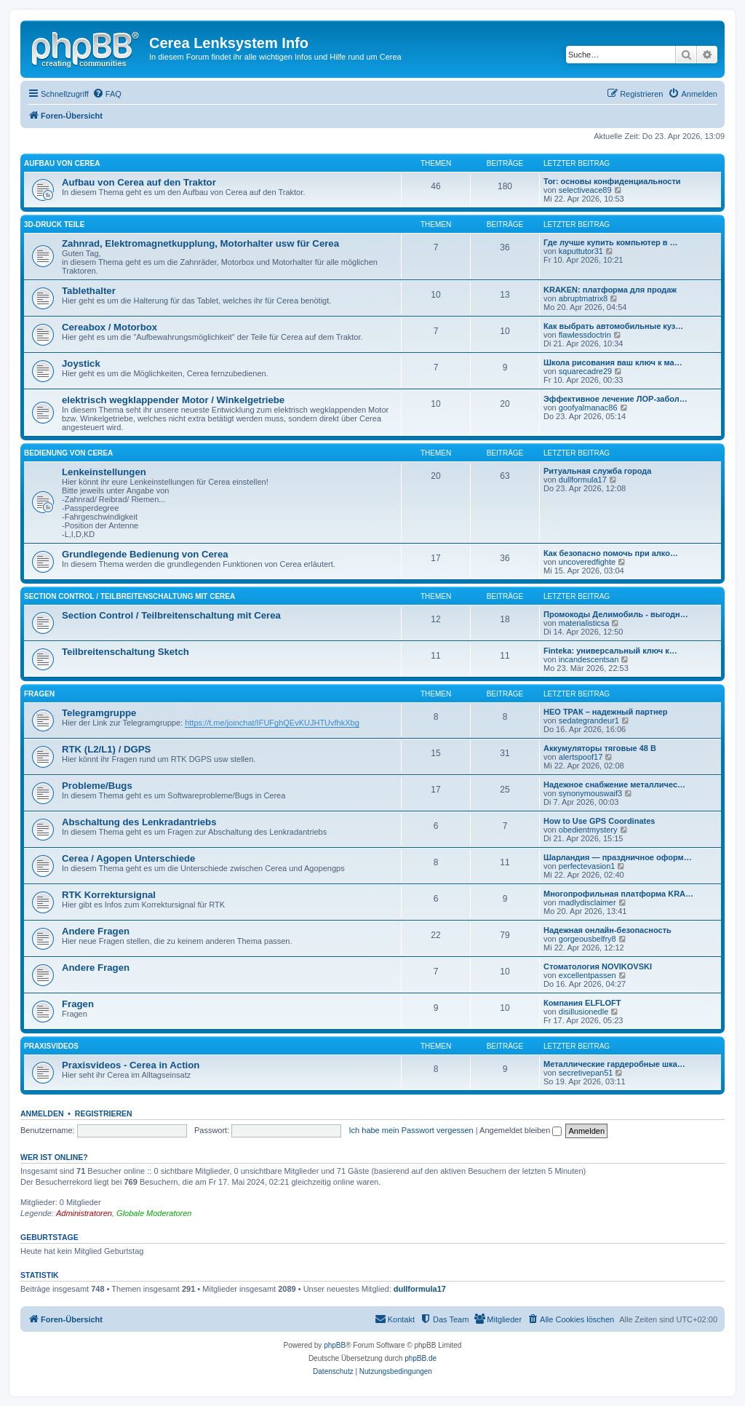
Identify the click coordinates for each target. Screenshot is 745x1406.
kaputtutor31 (581, 251)
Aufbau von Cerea (62, 163)
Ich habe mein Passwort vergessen (411, 1130)
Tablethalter (89, 290)
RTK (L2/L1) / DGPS (106, 749)
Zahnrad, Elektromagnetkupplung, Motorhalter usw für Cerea (200, 243)
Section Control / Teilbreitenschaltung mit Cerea (129, 596)
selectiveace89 (585, 190)
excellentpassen (587, 975)
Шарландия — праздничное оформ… (617, 857)
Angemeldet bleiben (520, 1130)
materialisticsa (584, 623)
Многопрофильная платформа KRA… (618, 893)
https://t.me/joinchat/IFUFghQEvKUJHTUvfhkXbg (272, 722)
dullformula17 (583, 479)
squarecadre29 (585, 371)
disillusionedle (584, 1011)
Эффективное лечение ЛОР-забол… (615, 398)
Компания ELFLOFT (582, 1002)
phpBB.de (421, 1358)
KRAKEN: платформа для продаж (610, 289)
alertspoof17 (581, 756)
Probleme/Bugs (97, 785)
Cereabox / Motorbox (109, 327)
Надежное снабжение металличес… (614, 784)
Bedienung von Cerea (68, 453)
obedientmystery (588, 829)
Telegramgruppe (99, 712)
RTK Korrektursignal (109, 894)
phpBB (335, 1345)
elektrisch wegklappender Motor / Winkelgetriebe (173, 399)
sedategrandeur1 (589, 720)
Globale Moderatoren (153, 1213)
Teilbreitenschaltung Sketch (125, 651)
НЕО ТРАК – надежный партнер (605, 711)
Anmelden (42, 1113)
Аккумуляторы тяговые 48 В (599, 748)
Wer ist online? (54, 1157)
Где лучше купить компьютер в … (610, 242)
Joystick (81, 363)
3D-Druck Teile (54, 225)
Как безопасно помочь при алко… (610, 553)
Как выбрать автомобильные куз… (613, 326)
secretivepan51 (586, 1072)
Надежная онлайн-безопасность (607, 930)
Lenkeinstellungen (104, 471)
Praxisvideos (51, 1046)
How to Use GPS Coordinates (599, 821)
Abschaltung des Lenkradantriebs (139, 822)
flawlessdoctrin (585, 334)
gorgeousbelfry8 (587, 938)
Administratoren (84, 1213)
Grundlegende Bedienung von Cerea (145, 554)
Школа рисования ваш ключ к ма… (612, 362)
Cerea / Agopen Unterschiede (128, 858)
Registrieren (103, 1113)
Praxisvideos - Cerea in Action (130, 1065)
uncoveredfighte (587, 561)
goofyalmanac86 (588, 407)
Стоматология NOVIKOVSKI (597, 966)
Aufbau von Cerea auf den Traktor (139, 182)
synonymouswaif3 (590, 793)
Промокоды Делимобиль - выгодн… (615, 614)
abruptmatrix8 (583, 298)
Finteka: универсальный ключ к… (610, 650)
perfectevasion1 (587, 866)
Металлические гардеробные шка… (614, 1064)
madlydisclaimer (587, 902)
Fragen (39, 694)
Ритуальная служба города (597, 470)
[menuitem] (106, 94)
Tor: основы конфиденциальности (612, 181)
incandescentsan (589, 659)
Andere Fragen (96, 931)
